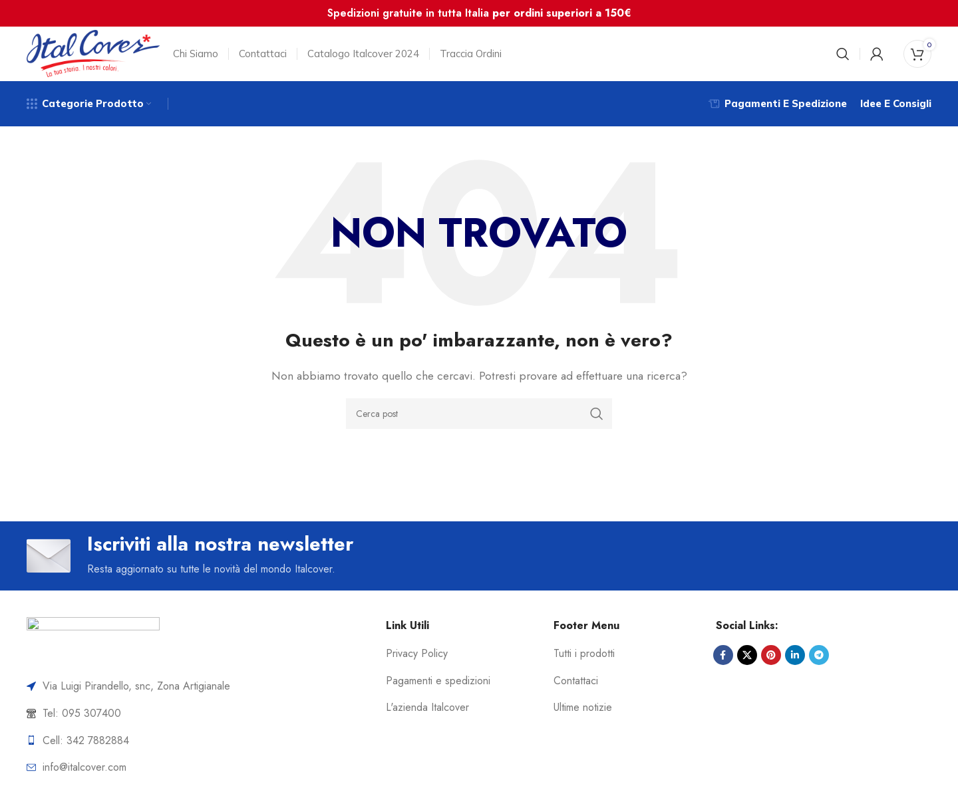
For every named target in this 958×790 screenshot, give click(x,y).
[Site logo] (93, 55)
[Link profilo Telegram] (819, 664)
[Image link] (93, 648)
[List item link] (196, 722)
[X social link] (747, 664)
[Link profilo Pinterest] (771, 664)
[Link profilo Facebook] (723, 664)
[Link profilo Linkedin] (795, 664)
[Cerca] (843, 56)
